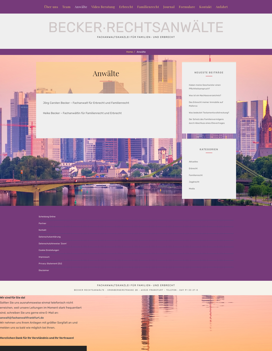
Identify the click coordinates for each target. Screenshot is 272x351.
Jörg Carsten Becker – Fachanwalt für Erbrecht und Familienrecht (86, 102)
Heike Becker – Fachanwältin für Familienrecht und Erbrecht (82, 113)
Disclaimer (44, 270)
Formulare (187, 7)
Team (66, 7)
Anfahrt (222, 7)
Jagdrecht (194, 182)
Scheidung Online (47, 216)
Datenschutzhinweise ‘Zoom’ (53, 243)
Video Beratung (103, 7)
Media (192, 188)
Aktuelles (193, 161)
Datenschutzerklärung (50, 237)
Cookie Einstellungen (49, 250)
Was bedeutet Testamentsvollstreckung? (209, 112)
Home (130, 52)
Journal (169, 7)
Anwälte (81, 7)
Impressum (44, 257)
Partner (42, 223)
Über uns (51, 7)
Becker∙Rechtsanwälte (136, 27)
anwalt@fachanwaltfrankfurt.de (22, 317)
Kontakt (205, 7)
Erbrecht (126, 7)
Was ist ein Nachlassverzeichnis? (205, 95)
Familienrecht (148, 7)
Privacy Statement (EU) (50, 263)
